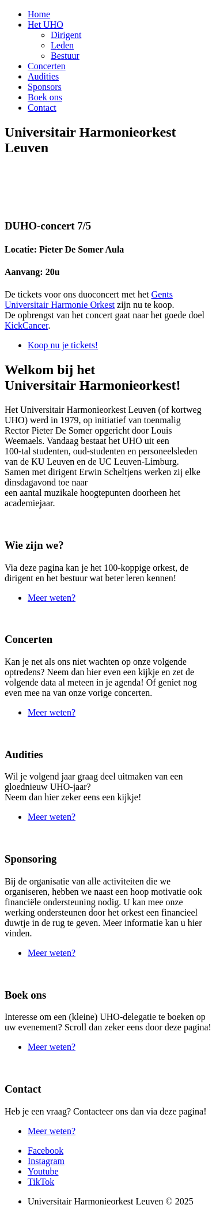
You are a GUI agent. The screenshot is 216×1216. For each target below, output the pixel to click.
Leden (62, 45)
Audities (43, 76)
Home (39, 14)
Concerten (47, 66)
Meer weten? (51, 598)
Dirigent (66, 35)
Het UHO (45, 24)
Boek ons (45, 97)
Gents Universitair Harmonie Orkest (89, 299)
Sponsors (45, 87)
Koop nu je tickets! (63, 345)
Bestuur (65, 56)
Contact (42, 107)
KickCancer (26, 325)
